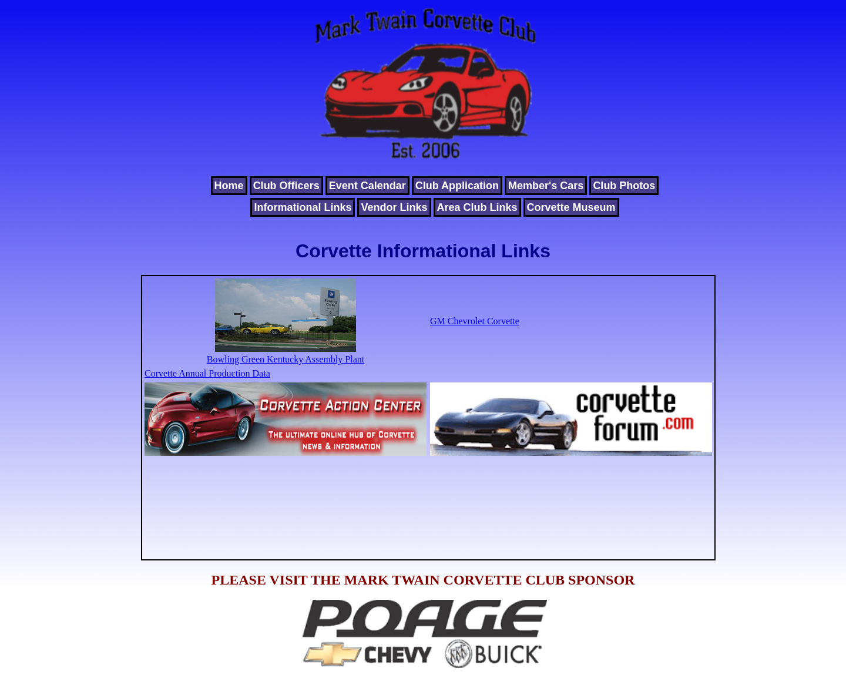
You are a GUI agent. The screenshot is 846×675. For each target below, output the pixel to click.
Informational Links (302, 207)
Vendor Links (394, 207)
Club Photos (624, 186)
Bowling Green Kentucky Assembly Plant (285, 354)
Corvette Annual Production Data (207, 373)
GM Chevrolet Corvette (474, 321)
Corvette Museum (571, 207)
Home (229, 186)
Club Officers (286, 186)
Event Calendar (367, 186)
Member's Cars (545, 186)
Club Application (457, 186)
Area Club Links (477, 207)
